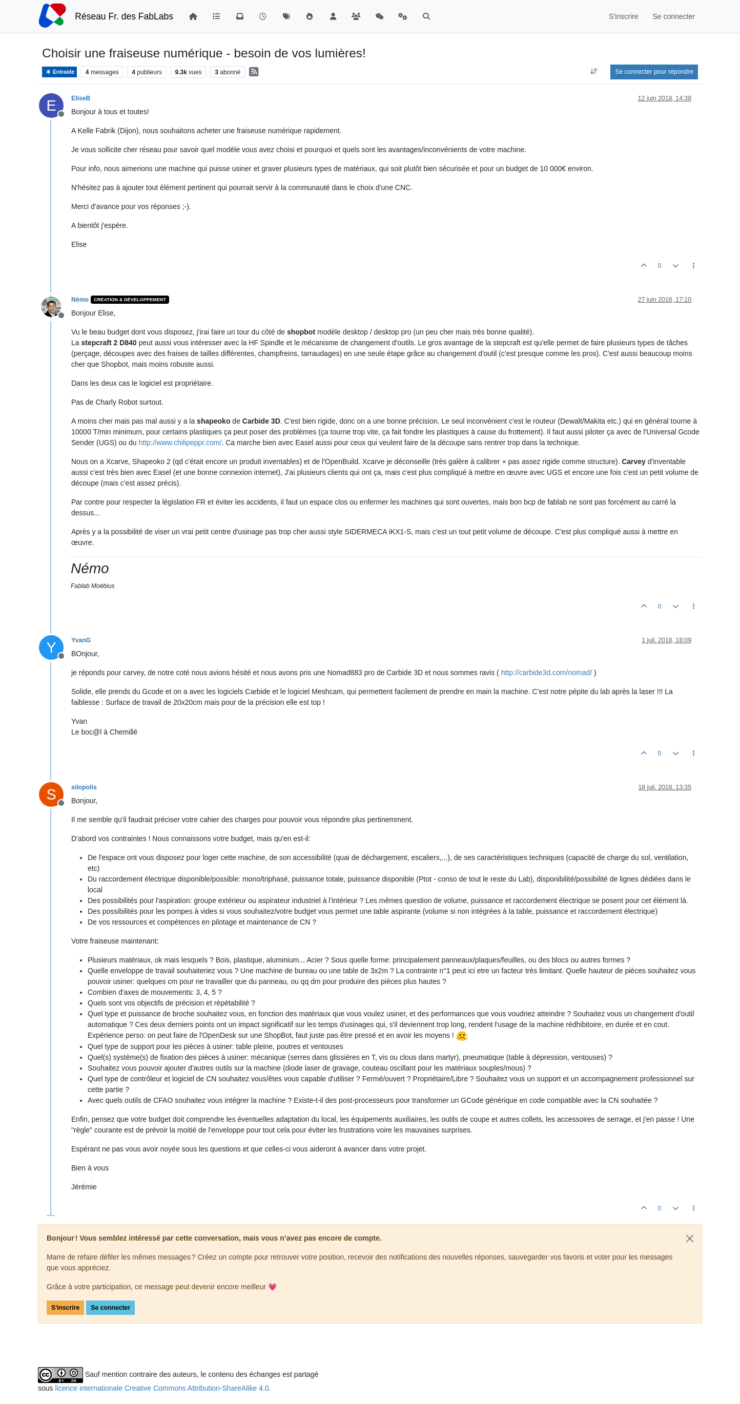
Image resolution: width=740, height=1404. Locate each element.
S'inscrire (65, 1307)
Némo (80, 299)
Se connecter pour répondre (654, 71)
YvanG (81, 640)
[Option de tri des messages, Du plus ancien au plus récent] (593, 72)
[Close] (690, 1238)
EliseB (80, 98)
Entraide (59, 72)
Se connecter (110, 1307)
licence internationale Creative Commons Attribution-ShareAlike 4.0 (162, 1388)
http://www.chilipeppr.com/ (180, 442)
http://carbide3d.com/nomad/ (546, 672)
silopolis (84, 787)
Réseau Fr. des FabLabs (124, 16)
